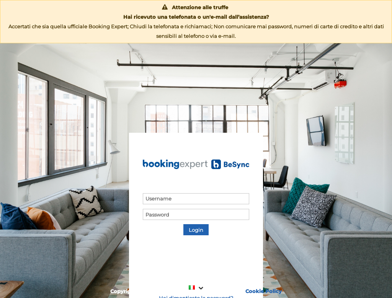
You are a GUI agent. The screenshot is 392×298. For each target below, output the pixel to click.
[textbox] (196, 198)
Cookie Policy (263, 291)
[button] (196, 229)
